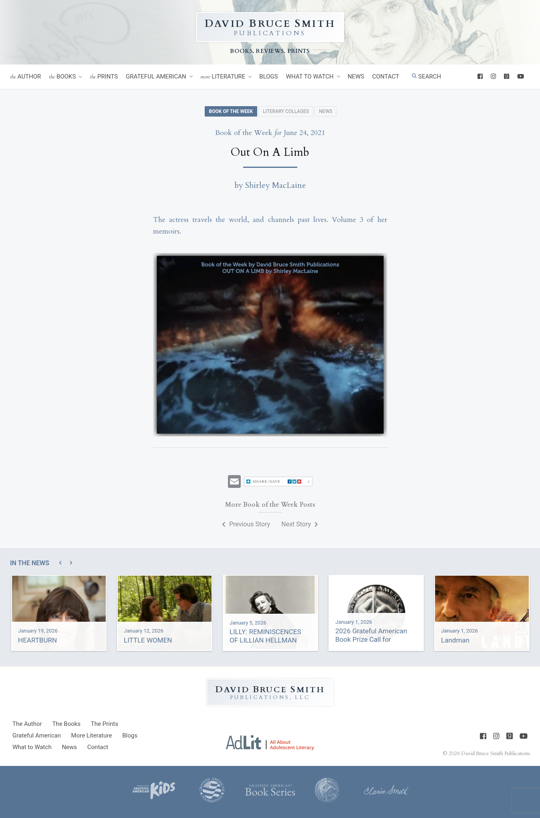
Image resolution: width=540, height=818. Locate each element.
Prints (104, 77)
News (356, 76)
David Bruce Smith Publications (495, 753)
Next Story (299, 524)
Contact (385, 76)
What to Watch (310, 76)
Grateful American (156, 76)
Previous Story (246, 524)
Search (426, 76)
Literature (223, 77)
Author (25, 77)
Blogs (268, 76)
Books (62, 77)
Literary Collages (286, 111)
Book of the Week (231, 111)
